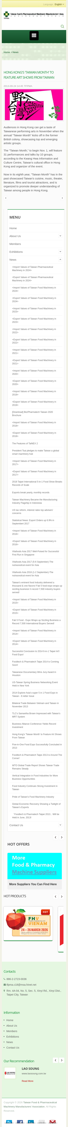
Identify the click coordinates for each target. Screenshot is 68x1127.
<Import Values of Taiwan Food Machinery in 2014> (34, 632)
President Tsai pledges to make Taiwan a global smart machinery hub (35, 452)
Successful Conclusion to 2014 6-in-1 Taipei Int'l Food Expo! (35, 653)
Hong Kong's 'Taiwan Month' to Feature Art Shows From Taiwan (36, 736)
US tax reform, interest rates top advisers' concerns (32, 512)
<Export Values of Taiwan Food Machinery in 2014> (34, 643)
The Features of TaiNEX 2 (25, 443)
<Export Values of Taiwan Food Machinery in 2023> (34, 320)
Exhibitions (16, 251)
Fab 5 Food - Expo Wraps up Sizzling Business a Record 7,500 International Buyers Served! (36, 622)
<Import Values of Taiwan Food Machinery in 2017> (34, 463)
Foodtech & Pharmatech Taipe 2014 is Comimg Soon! (35, 663)
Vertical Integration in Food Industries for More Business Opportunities (35, 777)
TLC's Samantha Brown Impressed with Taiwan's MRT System (36, 715)
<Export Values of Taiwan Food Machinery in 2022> (34, 341)
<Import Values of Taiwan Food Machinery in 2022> (34, 331)
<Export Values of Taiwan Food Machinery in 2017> (34, 473)
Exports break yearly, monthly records (30, 492)
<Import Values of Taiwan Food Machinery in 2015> (34, 601)
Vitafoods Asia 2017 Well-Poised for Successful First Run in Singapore (35, 553)
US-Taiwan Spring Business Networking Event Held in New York (35, 684)
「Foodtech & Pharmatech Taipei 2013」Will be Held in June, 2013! (35, 816)
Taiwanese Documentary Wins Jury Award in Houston (34, 674)
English (58, 4)
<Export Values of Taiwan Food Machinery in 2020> (34, 383)
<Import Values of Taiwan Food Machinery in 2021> (34, 351)
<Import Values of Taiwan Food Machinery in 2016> (34, 532)
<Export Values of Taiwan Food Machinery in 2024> (34, 300)
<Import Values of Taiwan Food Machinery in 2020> (34, 372)
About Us (15, 236)
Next (55, 837)
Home (7, 52)
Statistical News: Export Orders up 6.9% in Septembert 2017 (33, 522)
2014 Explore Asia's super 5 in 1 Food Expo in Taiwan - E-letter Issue (35, 694)
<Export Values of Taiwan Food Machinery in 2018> (34, 434)
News (15, 52)
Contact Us (16, 825)
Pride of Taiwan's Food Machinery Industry (33, 797)
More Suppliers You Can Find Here (33, 884)
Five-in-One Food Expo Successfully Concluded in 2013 (37, 746)
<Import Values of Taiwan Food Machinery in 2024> (34, 289)
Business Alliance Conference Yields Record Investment (34, 725)
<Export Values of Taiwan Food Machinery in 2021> (34, 362)
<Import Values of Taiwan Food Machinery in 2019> (34, 393)
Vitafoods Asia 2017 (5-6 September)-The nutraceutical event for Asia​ (32, 563)
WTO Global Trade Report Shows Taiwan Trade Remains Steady (35, 767)
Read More (27, 1081)
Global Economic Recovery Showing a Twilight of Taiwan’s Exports (36, 806)
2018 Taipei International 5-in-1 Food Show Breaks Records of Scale (37, 483)
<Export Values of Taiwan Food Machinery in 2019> (34, 403)
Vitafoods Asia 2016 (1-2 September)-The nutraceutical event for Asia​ (32, 574)
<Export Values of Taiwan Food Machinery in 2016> (34, 543)
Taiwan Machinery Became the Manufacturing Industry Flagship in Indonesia (34, 501)
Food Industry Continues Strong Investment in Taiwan (34, 788)
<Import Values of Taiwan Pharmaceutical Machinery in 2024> (32, 269)
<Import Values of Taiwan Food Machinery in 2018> (34, 424)
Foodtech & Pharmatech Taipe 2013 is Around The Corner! (37, 757)
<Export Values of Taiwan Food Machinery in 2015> (34, 611)
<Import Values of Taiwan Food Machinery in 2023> (34, 310)
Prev (61, 837)
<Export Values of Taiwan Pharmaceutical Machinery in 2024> (32, 279)
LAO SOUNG (30, 1069)
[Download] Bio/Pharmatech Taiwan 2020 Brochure (32, 414)
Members (15, 243)
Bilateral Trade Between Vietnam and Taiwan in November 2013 (35, 705)
